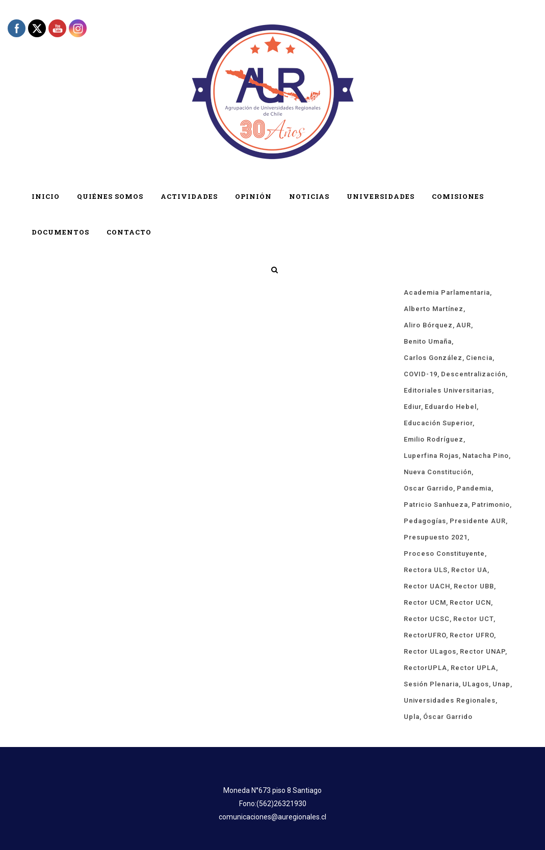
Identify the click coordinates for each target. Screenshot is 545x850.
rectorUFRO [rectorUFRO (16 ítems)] (425, 635)
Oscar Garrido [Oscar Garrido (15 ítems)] (428, 488)
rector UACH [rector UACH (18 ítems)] (427, 586)
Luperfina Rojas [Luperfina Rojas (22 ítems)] (431, 455)
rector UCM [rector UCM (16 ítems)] (425, 602)
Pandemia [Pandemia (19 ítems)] (474, 488)
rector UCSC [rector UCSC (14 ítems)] (427, 619)
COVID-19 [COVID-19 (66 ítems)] (420, 374)
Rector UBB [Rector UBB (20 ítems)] (474, 586)
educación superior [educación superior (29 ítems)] (438, 423)
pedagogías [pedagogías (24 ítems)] (425, 521)
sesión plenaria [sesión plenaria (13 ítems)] (431, 684)
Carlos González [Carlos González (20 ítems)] (433, 358)
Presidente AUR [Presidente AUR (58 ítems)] (478, 521)
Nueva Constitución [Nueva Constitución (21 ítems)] (438, 472)
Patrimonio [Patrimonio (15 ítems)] (491, 504)
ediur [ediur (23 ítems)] (412, 406)
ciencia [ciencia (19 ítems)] (479, 358)
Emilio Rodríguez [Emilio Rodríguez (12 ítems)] (433, 439)
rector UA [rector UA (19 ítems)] (469, 570)
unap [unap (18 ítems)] (501, 684)
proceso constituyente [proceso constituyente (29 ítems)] (444, 553)
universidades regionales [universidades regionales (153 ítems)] (450, 700)
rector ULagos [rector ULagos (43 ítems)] (430, 651)
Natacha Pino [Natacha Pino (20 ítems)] (485, 455)
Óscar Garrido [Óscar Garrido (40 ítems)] (448, 716)
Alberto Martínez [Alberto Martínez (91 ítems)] (433, 309)
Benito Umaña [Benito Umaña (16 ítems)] (428, 341)
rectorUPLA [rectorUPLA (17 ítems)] (425, 668)
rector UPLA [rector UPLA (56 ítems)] (473, 668)
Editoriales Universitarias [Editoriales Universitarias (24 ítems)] (448, 390)
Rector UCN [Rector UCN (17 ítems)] (470, 602)
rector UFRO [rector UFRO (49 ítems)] (472, 635)
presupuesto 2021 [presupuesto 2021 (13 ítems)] (436, 537)
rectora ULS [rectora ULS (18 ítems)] (426, 570)
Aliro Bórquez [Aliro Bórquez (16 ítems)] (428, 325)
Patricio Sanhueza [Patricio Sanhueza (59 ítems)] (436, 504)
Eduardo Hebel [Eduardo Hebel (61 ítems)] (451, 406)
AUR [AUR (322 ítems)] (463, 325)
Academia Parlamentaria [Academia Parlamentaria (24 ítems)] (447, 292)
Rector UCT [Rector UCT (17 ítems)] (473, 619)
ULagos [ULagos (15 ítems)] (475, 684)
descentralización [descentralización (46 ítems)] (473, 374)
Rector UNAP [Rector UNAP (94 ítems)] (482, 651)
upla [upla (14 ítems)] (412, 716)
